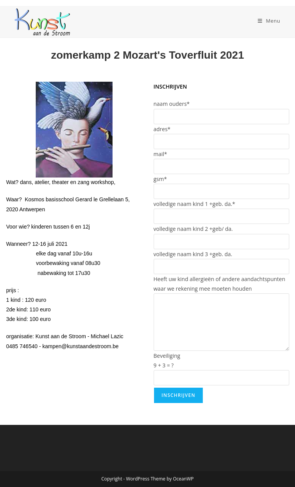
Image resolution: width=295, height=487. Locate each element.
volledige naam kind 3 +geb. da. (193, 254)
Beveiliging (167, 355)
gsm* (160, 179)
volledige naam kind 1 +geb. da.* (194, 203)
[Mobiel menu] (269, 20)
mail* (160, 154)
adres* (162, 129)
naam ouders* (172, 103)
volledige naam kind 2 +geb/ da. (193, 228)
